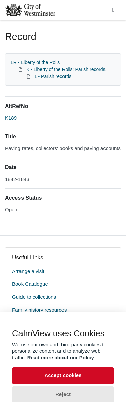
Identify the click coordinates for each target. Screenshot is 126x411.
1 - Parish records (52, 76)
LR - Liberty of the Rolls (35, 62)
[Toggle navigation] (113, 10)
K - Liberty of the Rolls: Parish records (66, 69)
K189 (11, 118)
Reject (63, 394)
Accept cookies (62, 375)
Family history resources (39, 310)
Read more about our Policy (60, 357)
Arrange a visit (28, 271)
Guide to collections (34, 297)
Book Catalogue (30, 284)
